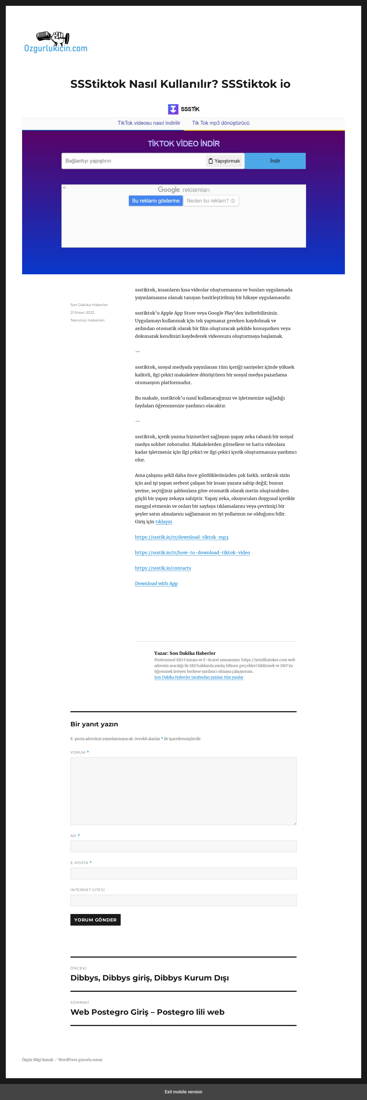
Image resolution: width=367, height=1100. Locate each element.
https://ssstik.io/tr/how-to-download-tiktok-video (192, 552)
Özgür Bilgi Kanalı (37, 1060)
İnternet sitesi (87, 890)
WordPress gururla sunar (80, 1060)
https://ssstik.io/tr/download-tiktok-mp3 (181, 537)
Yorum (79, 752)
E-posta (81, 862)
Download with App (156, 583)
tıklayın (163, 521)
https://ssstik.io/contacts (163, 568)
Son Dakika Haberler (89, 304)
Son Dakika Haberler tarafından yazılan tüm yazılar (199, 677)
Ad (75, 835)
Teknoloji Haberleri (87, 320)
